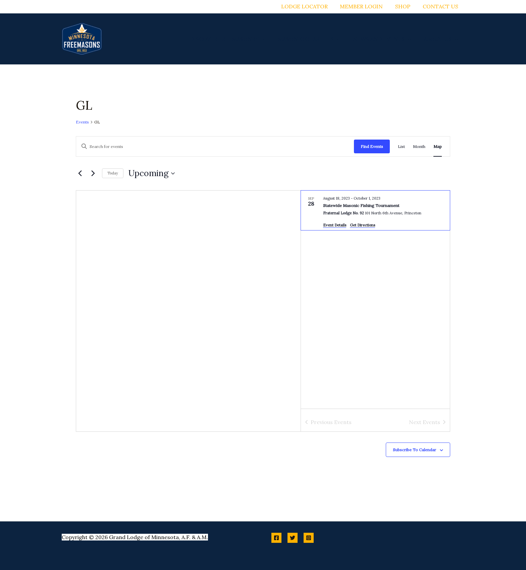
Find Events (372, 146)
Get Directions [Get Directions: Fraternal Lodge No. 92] (362, 225)
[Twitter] (292, 538)
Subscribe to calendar (414, 449)
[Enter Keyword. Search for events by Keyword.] (215, 146)
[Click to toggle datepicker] (151, 173)
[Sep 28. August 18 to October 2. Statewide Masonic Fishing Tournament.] (375, 210)
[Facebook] (276, 538)
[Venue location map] (188, 311)
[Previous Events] (80, 173)
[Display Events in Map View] (437, 146)
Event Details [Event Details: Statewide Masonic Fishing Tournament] (334, 225)
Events (82, 121)
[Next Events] (93, 173)
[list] (375, 299)
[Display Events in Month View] (419, 146)
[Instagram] (309, 538)
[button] (267, 39)
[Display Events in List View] (401, 146)
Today (112, 173)
